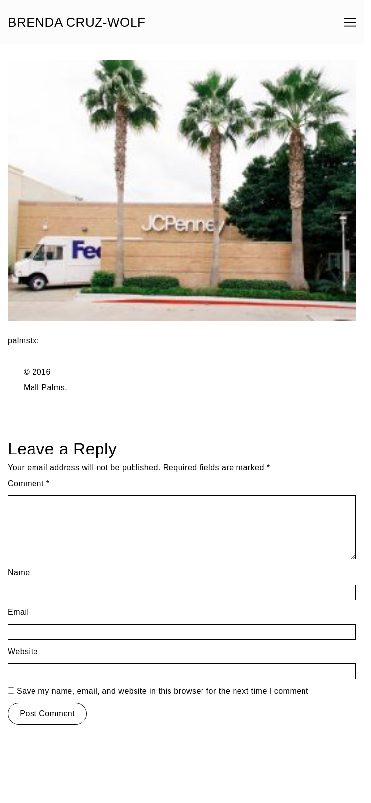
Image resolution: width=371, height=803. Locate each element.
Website (23, 651)
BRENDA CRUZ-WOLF (76, 22)
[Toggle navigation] (350, 22)
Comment (29, 483)
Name (19, 572)
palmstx (22, 340)
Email (18, 612)
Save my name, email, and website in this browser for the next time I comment (162, 691)
